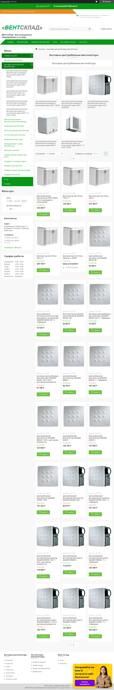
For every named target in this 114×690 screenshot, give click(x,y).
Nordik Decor (37, 672)
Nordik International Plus (41, 668)
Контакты (83, 42)
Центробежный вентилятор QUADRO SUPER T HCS (46, 498)
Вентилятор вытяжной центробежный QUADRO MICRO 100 (73, 316)
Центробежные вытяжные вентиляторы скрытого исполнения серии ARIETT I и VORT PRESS (17, 112)
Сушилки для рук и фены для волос (15, 156)
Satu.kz (67, 686)
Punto (8, 667)
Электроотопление (11, 150)
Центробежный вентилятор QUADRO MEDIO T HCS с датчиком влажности (47, 439)
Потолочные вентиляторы (14, 135)
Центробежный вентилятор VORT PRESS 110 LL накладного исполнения (47, 199)
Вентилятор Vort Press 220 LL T (47, 257)
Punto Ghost (10, 673)
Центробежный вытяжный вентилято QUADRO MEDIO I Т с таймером (98, 559)
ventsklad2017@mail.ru (13, 248)
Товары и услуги (10, 56)
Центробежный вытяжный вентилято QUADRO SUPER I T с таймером (98, 621)
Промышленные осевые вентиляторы (13, 145)
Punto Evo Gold (11, 679)
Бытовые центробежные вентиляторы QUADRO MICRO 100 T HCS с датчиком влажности (48, 379)
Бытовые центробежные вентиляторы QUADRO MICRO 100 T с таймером (100, 316)
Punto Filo (9, 660)
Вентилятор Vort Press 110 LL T (73, 197)
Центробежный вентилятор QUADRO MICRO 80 (98, 258)
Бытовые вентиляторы (13, 60)
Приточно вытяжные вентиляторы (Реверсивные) (15, 120)
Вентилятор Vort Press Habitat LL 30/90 (73, 257)
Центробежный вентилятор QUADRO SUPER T (98, 438)
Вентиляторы (22, 42)
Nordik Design (38, 665)
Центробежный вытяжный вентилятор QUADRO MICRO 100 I (73, 498)
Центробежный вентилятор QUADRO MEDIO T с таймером (98, 378)
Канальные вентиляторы (14, 126)
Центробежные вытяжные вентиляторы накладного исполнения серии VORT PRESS (16, 74)
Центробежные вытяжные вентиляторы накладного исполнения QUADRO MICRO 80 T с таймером (48, 318)
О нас (55, 42)
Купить (45, 214)
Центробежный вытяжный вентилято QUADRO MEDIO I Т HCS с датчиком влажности (47, 621)
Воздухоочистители (12, 175)
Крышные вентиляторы (13, 139)
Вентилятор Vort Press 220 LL (99, 197)
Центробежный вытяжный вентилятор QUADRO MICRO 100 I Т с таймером (99, 499)
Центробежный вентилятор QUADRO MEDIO (72, 378)
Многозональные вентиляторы (16, 130)
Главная (10, 42)
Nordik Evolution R (39, 662)
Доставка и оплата (68, 42)
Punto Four (9, 670)
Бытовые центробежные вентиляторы (14, 65)
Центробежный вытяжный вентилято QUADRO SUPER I (72, 620)
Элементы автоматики (40, 42)
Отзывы (7, 184)
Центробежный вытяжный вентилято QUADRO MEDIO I (72, 558)
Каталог (42, 49)
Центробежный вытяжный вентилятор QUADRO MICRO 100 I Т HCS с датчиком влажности (47, 560)
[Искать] (89, 29)
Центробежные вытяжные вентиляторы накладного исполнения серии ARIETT (16, 103)
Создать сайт (5, 1)
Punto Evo (9, 663)
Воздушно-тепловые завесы (15, 161)
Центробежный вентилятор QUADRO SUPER (72, 438)
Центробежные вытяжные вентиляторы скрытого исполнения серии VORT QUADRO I (16, 94)
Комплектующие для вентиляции (17, 170)
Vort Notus (9, 676)
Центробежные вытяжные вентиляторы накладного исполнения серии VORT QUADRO (16, 84)
